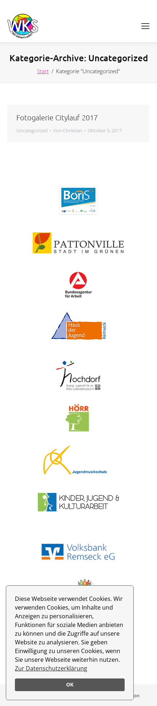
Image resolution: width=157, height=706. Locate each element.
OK (69, 684)
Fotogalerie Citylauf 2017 (57, 117)
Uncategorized (32, 130)
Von (67, 130)
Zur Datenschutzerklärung (51, 668)
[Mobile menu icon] (145, 26)
